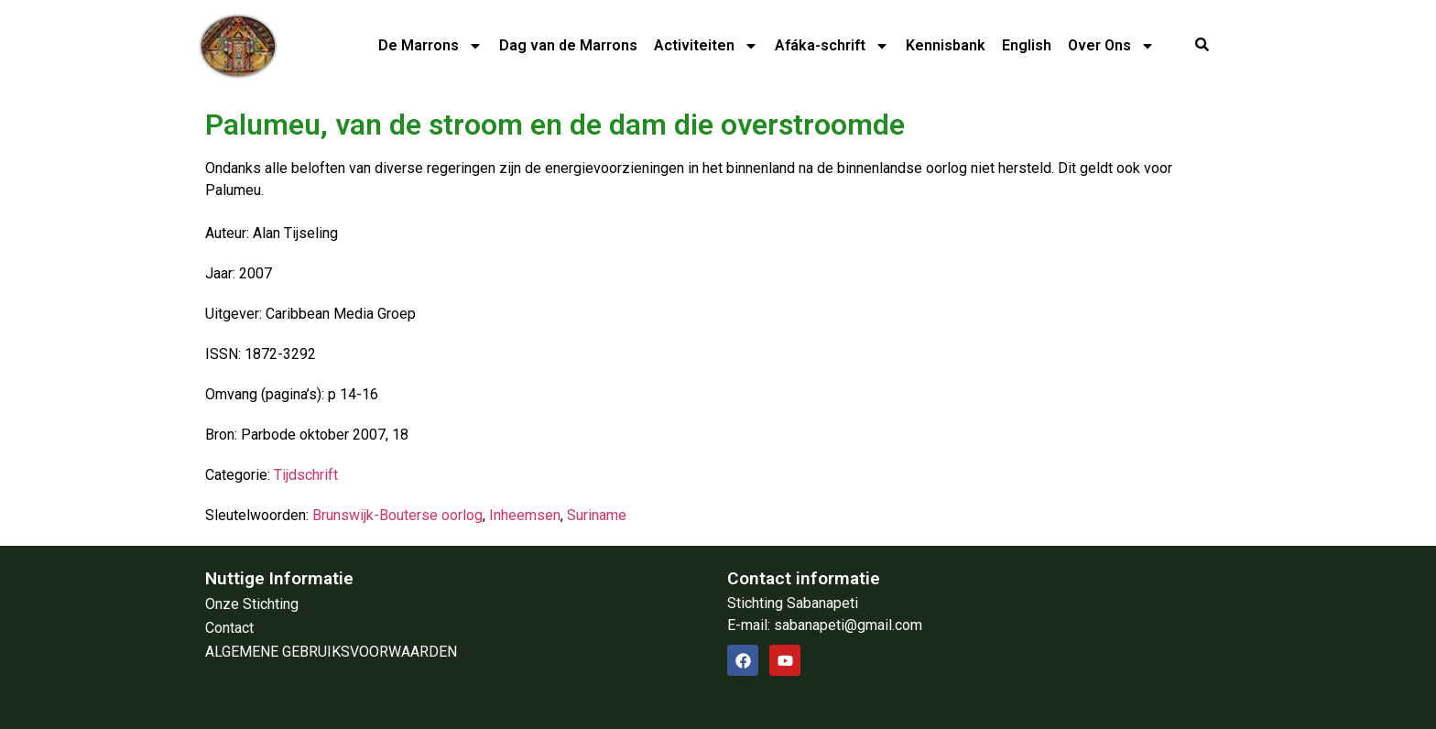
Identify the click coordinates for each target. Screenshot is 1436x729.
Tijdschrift (306, 475)
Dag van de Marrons (568, 45)
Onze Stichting (252, 604)
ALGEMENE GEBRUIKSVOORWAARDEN (331, 651)
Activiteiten (706, 45)
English (1026, 45)
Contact (229, 628)
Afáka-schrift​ (832, 45)
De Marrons (430, 45)
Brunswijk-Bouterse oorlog (397, 515)
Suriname (596, 515)
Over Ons (1111, 45)
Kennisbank (945, 45)
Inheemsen (524, 515)
